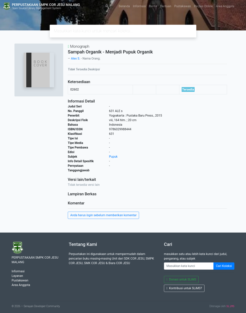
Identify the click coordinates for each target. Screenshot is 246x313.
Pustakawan (182, 6)
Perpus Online (203, 6)
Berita (153, 6)
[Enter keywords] (189, 266)
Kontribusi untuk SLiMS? (184, 288)
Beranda (124, 6)
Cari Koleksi (224, 266)
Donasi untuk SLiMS (181, 279)
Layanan (17, 276)
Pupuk (113, 156)
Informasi (139, 6)
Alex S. (75, 58)
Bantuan (165, 6)
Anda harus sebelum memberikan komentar (103, 215)
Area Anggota (225, 6)
